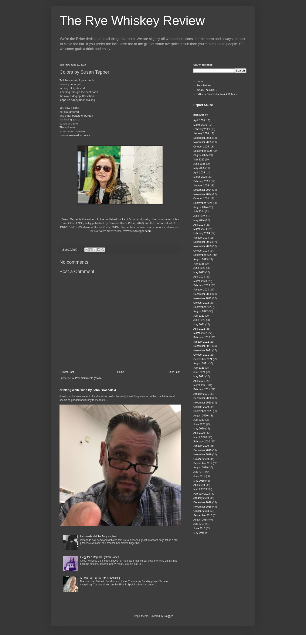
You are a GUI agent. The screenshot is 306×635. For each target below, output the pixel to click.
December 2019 (202, 450)
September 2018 (202, 515)
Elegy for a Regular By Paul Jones (99, 557)
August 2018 (200, 519)
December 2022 (202, 294)
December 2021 (202, 346)
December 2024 (202, 189)
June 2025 (199, 163)
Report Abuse (203, 105)
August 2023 (200, 259)
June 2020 (199, 424)
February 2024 (201, 233)
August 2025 (200, 155)
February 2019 (201, 493)
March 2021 (200, 385)
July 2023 (198, 263)
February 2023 (201, 285)
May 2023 (199, 272)
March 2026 (200, 124)
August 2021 (200, 363)
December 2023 (202, 241)
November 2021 (202, 350)
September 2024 (202, 203)
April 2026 (199, 120)
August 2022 (200, 311)
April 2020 (199, 432)
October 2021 (201, 354)
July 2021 (198, 367)
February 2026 (201, 129)
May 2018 (199, 532)
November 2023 (202, 246)
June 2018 (199, 528)
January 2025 (201, 185)
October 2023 (201, 250)
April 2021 (199, 380)
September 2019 (202, 463)
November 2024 (202, 194)
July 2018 (198, 523)
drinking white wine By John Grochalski (88, 390)
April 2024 (199, 224)
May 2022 (199, 324)
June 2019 (199, 476)
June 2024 (199, 216)
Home (120, 371)
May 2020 (199, 428)
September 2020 (202, 411)
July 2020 (198, 419)
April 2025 (199, 172)
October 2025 (201, 146)
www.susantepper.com (137, 231)
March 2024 (200, 228)
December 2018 (202, 502)
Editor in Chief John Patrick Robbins (217, 94)
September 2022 (202, 307)
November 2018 (202, 506)
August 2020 (200, 415)
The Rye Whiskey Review (132, 20)
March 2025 (200, 176)
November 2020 (202, 402)
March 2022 (200, 333)
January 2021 (201, 393)
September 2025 (202, 150)
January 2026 (201, 133)
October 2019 (201, 459)
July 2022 (198, 315)
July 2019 (198, 472)
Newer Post (67, 371)
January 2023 (201, 289)
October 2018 (201, 510)
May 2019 (199, 480)
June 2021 (199, 372)
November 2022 (202, 298)
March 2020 (200, 437)
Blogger (168, 616)
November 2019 (202, 454)
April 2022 (199, 328)
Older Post (173, 371)
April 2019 (199, 484)
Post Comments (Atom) (88, 378)
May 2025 (199, 168)
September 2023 (202, 254)
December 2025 (202, 137)
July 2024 (198, 211)
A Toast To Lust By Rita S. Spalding (100, 577)
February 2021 (201, 389)
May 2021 (199, 376)
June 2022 (199, 320)
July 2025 (198, 159)
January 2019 (201, 497)
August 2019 (200, 467)
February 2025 (201, 181)
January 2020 (201, 445)
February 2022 (201, 337)
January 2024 (201, 237)
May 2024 (199, 220)
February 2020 (201, 441)
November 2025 (202, 142)
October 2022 (201, 302)
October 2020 (201, 406)
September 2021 (202, 359)
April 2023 (199, 276)
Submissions (204, 85)
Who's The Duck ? (207, 90)
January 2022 (201, 341)
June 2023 (199, 267)
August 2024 (200, 207)
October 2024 (201, 198)
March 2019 (200, 489)
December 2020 (202, 398)
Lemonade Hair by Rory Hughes (98, 536)
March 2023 (200, 281)
